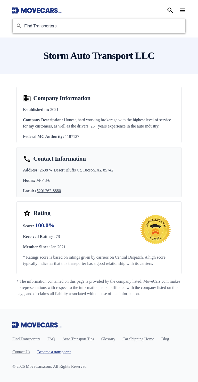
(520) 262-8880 (48, 191)
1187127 (72, 136)
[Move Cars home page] (37, 10)
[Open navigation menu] (182, 10)
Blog (165, 339)
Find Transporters (26, 339)
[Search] (170, 10)
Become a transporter (54, 352)
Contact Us (21, 352)
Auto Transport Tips (78, 339)
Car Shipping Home (138, 339)
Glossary (108, 339)
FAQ (51, 339)
